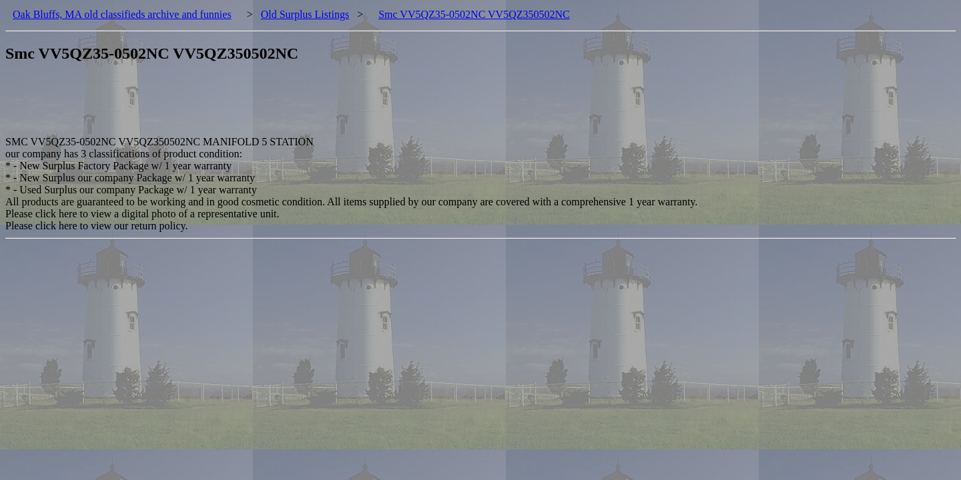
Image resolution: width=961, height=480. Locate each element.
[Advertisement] (248, 106)
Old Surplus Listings (305, 14)
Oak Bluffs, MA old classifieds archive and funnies (122, 14)
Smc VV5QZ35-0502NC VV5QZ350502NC (474, 14)
